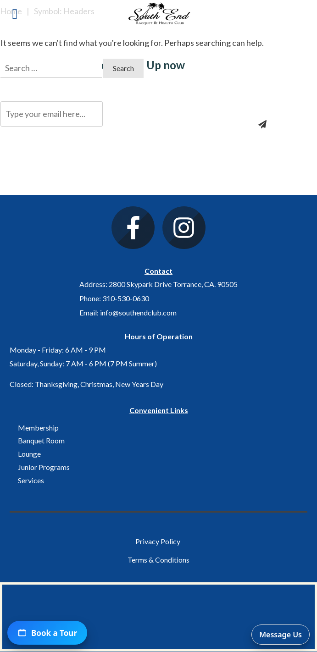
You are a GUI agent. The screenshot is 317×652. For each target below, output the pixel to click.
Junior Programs (44, 467)
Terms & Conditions (158, 559)
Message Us (280, 635)
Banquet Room (41, 440)
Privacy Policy (157, 541)
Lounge (29, 453)
